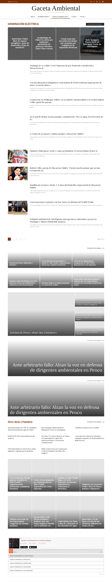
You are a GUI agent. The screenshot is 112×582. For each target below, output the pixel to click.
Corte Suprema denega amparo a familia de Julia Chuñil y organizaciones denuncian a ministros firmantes (56, 263)
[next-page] (24, 239)
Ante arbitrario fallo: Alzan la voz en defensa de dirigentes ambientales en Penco (57, 367)
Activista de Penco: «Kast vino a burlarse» (20, 264)
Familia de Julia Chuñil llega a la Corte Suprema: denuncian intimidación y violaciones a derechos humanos (23, 283)
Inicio (33, 17)
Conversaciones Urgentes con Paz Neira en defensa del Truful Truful (61, 202)
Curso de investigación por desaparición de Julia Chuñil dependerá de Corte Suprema (85, 263)
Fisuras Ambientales (60, 17)
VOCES (82, 17)
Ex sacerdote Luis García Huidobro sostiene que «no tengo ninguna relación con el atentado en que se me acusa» (88, 282)
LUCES (74, 17)
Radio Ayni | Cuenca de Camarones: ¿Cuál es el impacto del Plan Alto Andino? (54, 451)
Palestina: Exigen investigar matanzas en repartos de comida (55, 284)
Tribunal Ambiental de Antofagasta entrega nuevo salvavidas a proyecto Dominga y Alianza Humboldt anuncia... (63, 220)
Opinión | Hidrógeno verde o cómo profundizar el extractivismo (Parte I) (63, 151)
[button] (91, 1)
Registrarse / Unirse (12, 1)
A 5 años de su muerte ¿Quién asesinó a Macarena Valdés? (57, 134)
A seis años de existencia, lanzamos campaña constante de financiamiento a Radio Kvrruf (89, 438)
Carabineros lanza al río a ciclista (87, 428)
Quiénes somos (44, 17)
